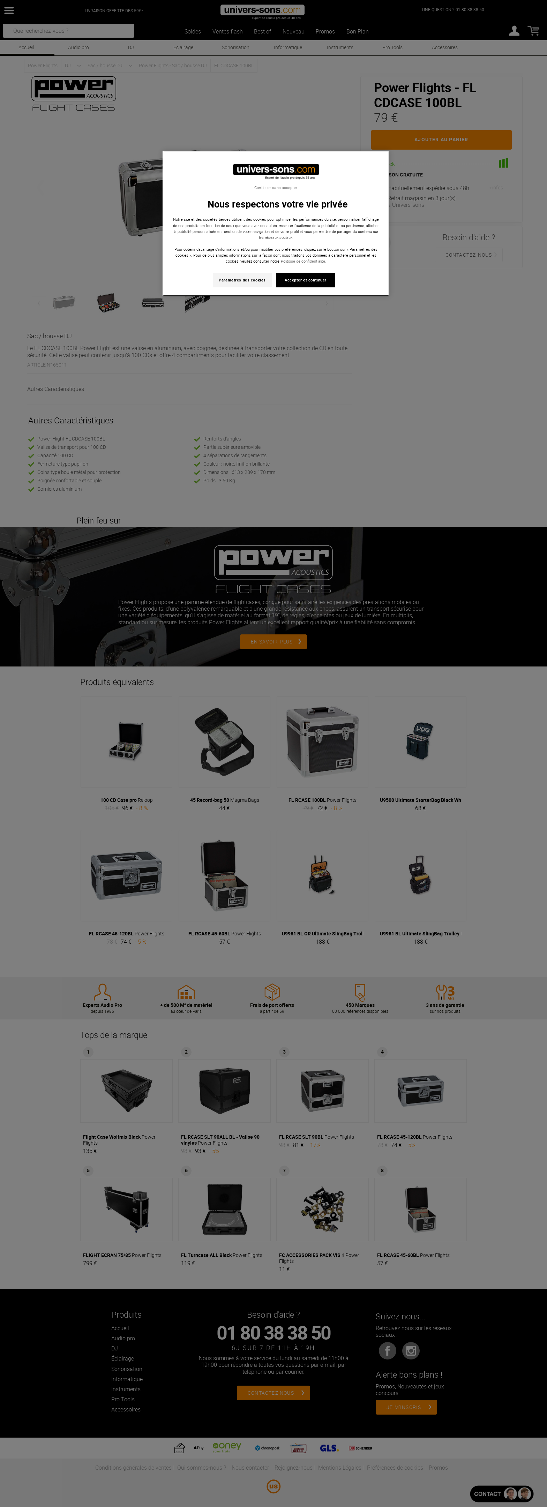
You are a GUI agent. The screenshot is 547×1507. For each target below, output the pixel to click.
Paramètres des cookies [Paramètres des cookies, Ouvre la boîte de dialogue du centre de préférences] (242, 279)
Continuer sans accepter (275, 187)
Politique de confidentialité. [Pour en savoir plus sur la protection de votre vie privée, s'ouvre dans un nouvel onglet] (303, 261)
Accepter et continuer (306, 279)
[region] (276, 223)
